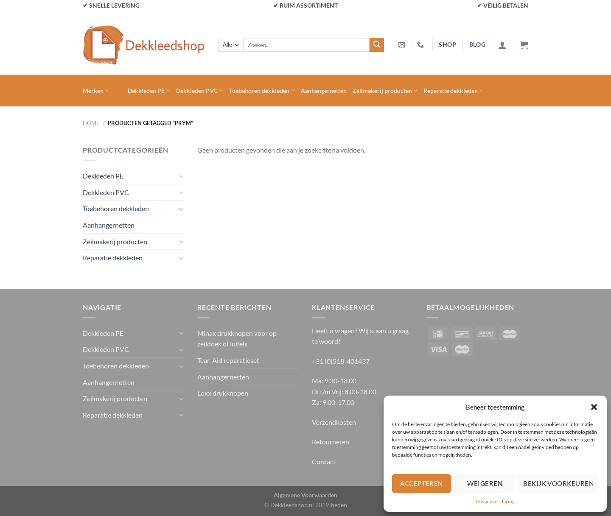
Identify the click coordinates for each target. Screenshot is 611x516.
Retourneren (330, 442)
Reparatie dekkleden (453, 90)
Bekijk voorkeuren (558, 483)
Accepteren (421, 483)
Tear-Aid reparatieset (228, 360)
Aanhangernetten (324, 90)
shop (448, 44)
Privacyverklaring (495, 501)
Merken (96, 90)
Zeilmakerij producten (385, 90)
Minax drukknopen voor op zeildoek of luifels (237, 338)
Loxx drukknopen (222, 393)
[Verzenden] (377, 45)
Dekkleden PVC (199, 90)
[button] (594, 407)
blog (477, 44)
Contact (324, 461)
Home (91, 123)
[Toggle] (181, 176)
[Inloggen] (502, 45)
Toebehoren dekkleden (262, 90)
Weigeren (484, 483)
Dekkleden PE (149, 90)
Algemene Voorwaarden (305, 495)
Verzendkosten (334, 422)
